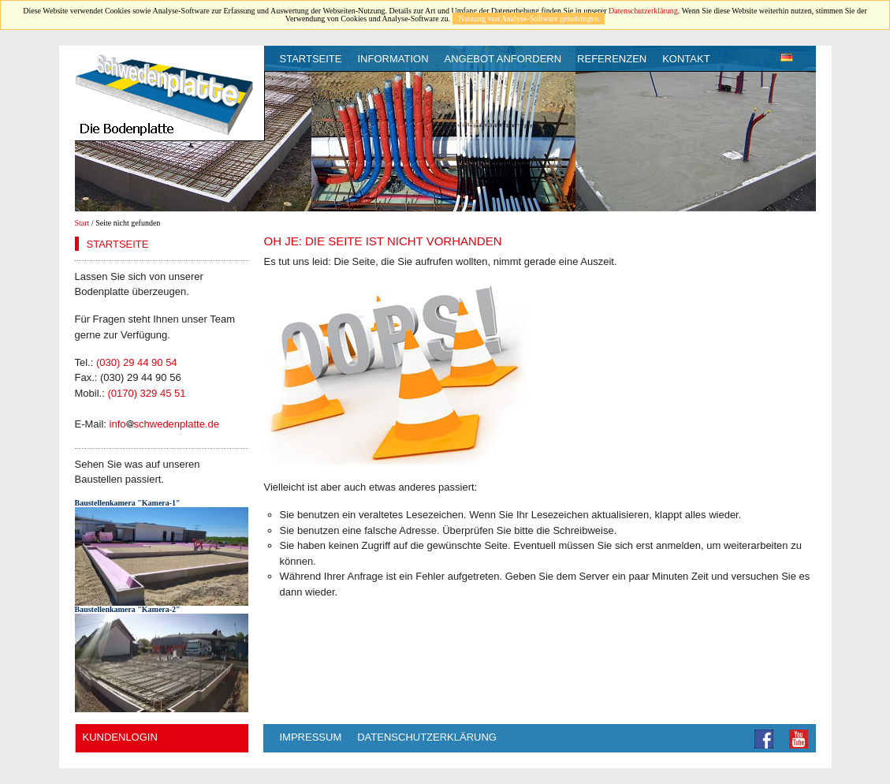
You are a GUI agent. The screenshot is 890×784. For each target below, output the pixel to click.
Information (392, 59)
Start (82, 222)
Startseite (311, 59)
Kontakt (685, 59)
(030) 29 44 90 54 (136, 362)
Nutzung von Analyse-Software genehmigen (528, 18)
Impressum (311, 737)
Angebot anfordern (503, 59)
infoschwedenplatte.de (164, 424)
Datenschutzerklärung (643, 10)
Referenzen (611, 59)
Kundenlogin (120, 737)
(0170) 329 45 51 (146, 393)
